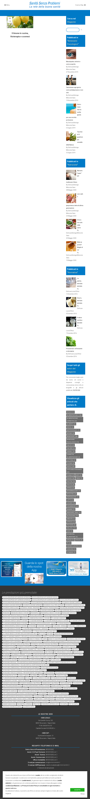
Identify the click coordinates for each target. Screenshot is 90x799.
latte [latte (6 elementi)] (70, 500)
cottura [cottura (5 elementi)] (71, 460)
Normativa (72, 272)
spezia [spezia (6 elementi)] (70, 540)
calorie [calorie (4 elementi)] (71, 448)
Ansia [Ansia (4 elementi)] (70, 427)
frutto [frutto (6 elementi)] (70, 484)
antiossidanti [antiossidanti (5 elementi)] (73, 430)
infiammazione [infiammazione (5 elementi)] (73, 490)
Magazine (71, 22)
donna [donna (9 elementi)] (70, 475)
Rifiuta (83, 794)
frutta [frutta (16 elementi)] (71, 481)
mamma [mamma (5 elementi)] (71, 509)
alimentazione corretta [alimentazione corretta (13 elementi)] (72, 419)
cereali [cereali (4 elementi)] (71, 451)
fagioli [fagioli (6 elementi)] (70, 478)
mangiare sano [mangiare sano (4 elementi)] (74, 512)
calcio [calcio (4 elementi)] (70, 445)
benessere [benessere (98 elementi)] (72, 436)
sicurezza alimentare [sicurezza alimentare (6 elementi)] (72, 535)
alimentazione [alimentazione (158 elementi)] (74, 415)
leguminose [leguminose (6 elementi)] (72, 506)
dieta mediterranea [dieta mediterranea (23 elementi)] (74, 471)
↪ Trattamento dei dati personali (45, 768)
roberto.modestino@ (57, 765)
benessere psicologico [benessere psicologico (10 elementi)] (73, 441)
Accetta (77, 790)
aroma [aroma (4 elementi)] (70, 433)
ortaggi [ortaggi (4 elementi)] (71, 521)
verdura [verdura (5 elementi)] (71, 549)
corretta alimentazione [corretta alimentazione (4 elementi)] (73, 456)
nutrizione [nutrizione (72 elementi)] (72, 515)
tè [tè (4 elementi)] (69, 543)
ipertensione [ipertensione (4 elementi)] (73, 497)
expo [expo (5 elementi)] (79, 475)
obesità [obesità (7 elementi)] (71, 518)
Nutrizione (72, 165)
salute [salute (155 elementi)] (71, 528)
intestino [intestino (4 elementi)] (71, 494)
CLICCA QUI (76, 390)
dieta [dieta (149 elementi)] (71, 466)
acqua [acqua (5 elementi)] (70, 412)
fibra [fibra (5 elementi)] (79, 478)
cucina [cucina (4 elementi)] (70, 463)
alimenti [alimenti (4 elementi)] (71, 424)
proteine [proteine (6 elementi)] (71, 525)
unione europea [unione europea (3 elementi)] (74, 546)
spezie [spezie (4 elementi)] (79, 540)
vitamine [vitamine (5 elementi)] (71, 552)
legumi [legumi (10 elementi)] (71, 503)
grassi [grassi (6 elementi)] (70, 487)
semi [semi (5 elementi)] (69, 531)
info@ (53, 762)
